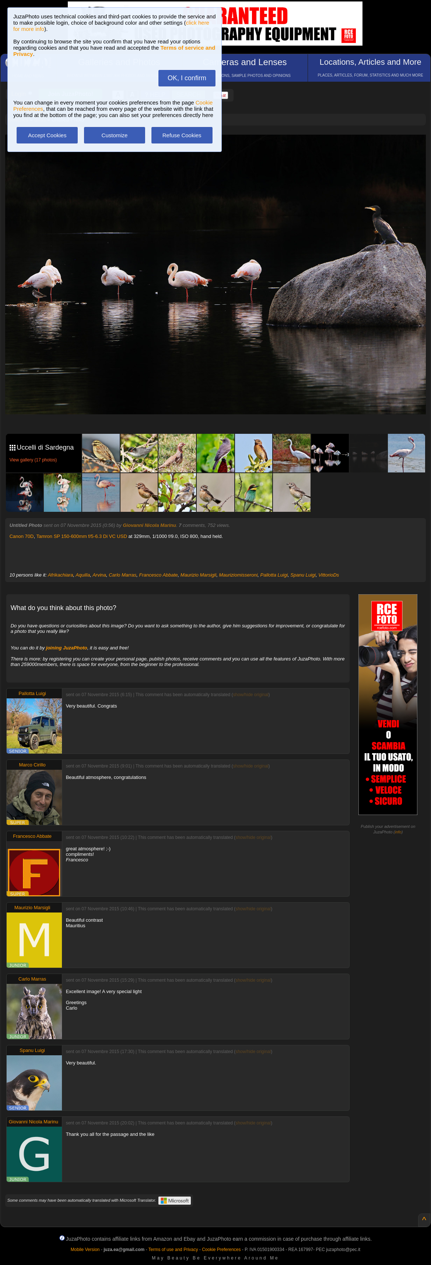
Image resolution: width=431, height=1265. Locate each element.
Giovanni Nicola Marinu (149, 525)
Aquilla (83, 575)
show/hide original (250, 694)
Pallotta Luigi (274, 575)
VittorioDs (328, 575)
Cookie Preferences (221, 1249)
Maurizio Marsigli (199, 575)
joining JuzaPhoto (66, 648)
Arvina (99, 575)
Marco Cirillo (32, 765)
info (398, 832)
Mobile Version (85, 1249)
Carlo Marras (122, 575)
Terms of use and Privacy (173, 1249)
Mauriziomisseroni (238, 575)
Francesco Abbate (158, 575)
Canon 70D (22, 536)
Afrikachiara (60, 575)
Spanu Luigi (303, 575)
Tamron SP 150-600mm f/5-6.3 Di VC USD (81, 536)
